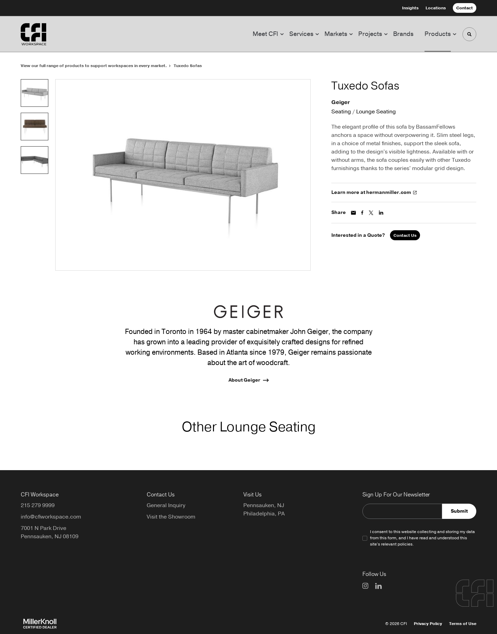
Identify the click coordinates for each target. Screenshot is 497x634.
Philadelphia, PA (264, 514)
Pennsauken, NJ (263, 505)
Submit (459, 511)
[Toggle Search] (469, 34)
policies (405, 544)
